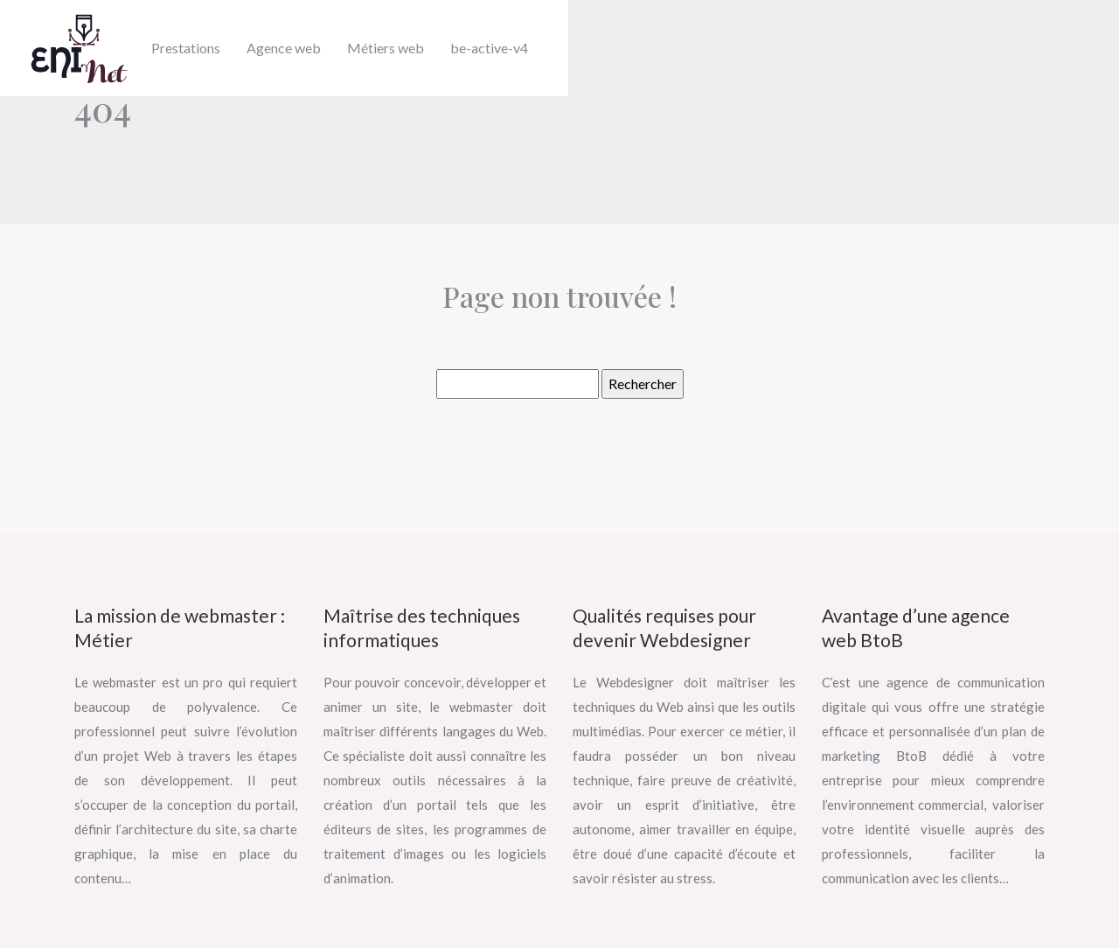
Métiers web (385, 47)
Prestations (185, 47)
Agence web (284, 47)
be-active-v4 (489, 47)
